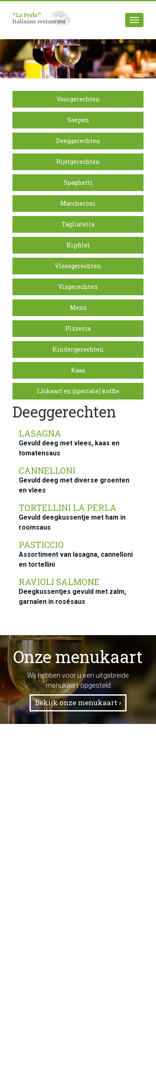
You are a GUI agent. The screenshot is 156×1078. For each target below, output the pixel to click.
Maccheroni (78, 203)
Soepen (78, 120)
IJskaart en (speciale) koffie (78, 391)
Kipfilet (78, 245)
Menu (78, 308)
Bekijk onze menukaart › (78, 702)
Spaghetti (78, 182)
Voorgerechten (78, 99)
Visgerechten (78, 287)
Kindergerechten (78, 349)
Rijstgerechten (78, 162)
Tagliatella (78, 224)
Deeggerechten (78, 141)
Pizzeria (78, 328)
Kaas (78, 370)
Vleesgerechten (78, 266)
